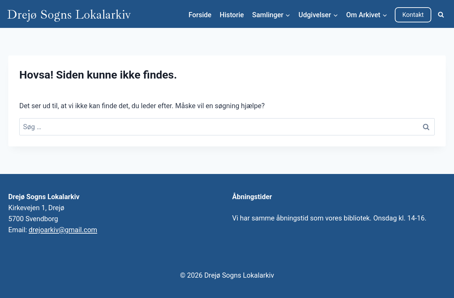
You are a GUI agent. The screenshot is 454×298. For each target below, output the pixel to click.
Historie (232, 15)
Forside (200, 15)
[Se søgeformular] (441, 15)
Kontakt (413, 14)
